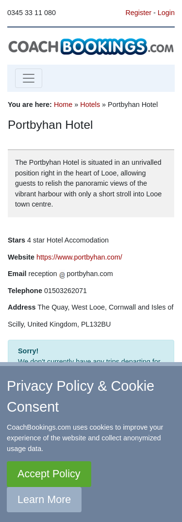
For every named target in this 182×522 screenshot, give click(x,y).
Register (138, 13)
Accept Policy (49, 474)
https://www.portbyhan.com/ (79, 257)
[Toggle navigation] (28, 78)
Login (166, 13)
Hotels (90, 104)
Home (63, 104)
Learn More (44, 499)
